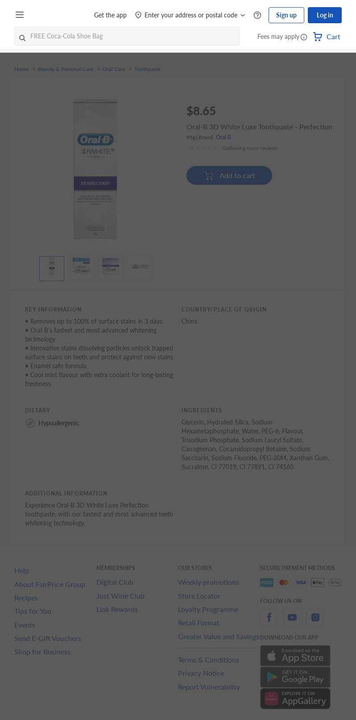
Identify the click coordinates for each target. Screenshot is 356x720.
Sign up (286, 15)
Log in (325, 15)
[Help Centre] (257, 15)
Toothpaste (147, 69)
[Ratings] (233, 148)
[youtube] (292, 622)
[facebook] (269, 622)
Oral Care (114, 69)
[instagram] (315, 622)
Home (21, 69)
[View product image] (52, 266)
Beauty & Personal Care (65, 69)
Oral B (223, 137)
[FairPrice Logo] (53, 15)
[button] (303, 37)
